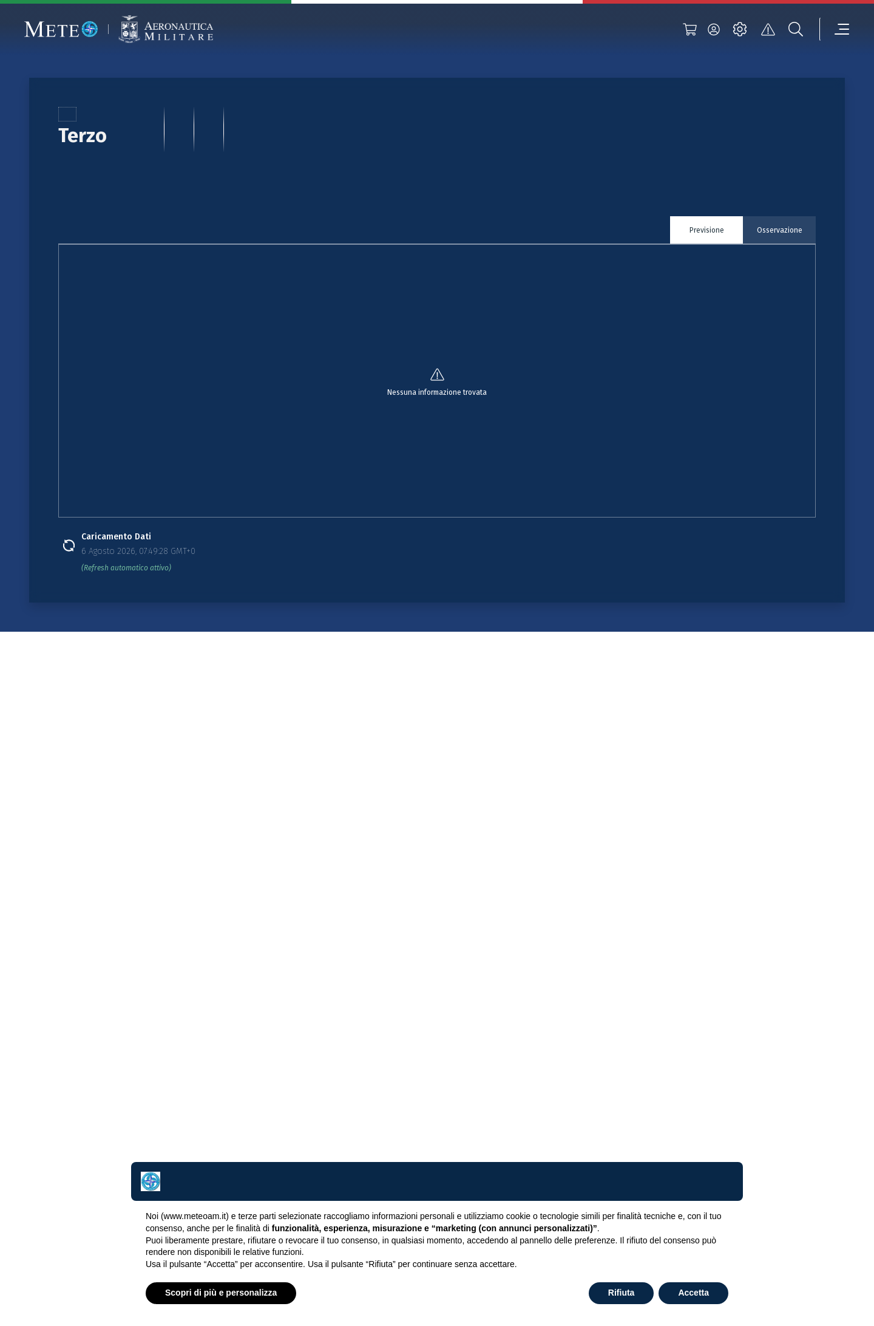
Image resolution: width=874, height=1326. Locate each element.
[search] (796, 29)
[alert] (768, 29)
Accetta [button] (693, 1292)
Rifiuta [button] (621, 1292)
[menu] (834, 29)
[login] (713, 29)
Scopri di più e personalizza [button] (221, 1292)
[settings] (740, 29)
